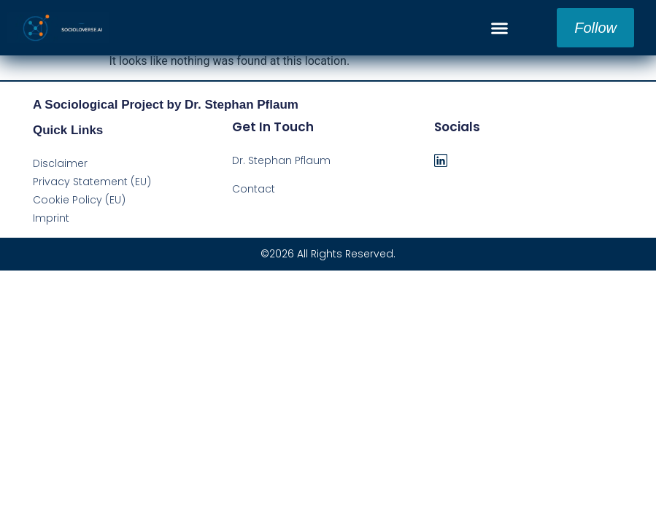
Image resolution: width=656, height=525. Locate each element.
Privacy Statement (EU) (92, 181)
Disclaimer (60, 163)
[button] (500, 28)
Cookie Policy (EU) (79, 199)
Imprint (51, 218)
